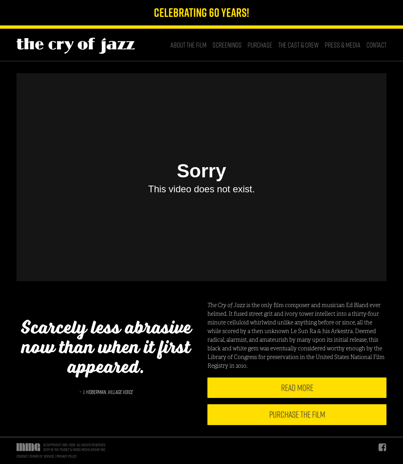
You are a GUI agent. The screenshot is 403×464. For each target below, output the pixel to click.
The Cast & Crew (298, 45)
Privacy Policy (67, 456)
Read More (297, 388)
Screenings (227, 45)
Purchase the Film (297, 414)
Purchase (260, 45)
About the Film (188, 45)
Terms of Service (42, 456)
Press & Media (342, 45)
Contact (376, 45)
